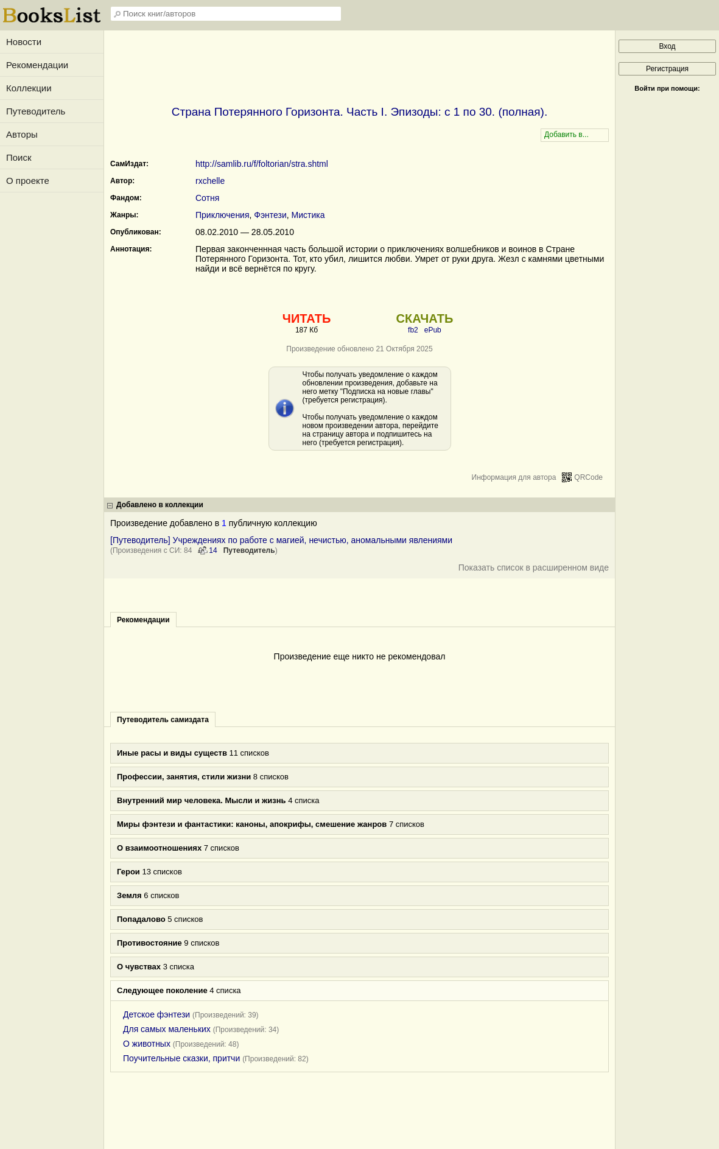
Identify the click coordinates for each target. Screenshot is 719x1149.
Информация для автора (514, 477)
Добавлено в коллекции (159, 505)
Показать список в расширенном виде (533, 567)
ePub (432, 330)
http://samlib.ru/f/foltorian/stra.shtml (261, 164)
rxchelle (210, 181)
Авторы (22, 134)
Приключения (222, 215)
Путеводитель (35, 111)
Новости (23, 42)
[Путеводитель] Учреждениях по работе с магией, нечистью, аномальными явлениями (281, 540)
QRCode (588, 477)
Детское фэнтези (156, 1014)
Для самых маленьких (167, 1029)
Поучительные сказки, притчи (181, 1058)
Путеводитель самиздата (163, 719)
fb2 (413, 330)
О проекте (27, 180)
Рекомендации (37, 65)
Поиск (19, 157)
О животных (146, 1044)
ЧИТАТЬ (306, 318)
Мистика (308, 215)
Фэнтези (270, 215)
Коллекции (29, 88)
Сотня (207, 198)
